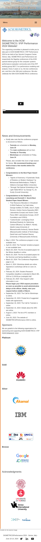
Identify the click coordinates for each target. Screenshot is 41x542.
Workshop (20, 264)
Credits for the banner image (8, 530)
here (14, 242)
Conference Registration (29, 259)
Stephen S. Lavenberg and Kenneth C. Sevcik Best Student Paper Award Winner (21, 198)
